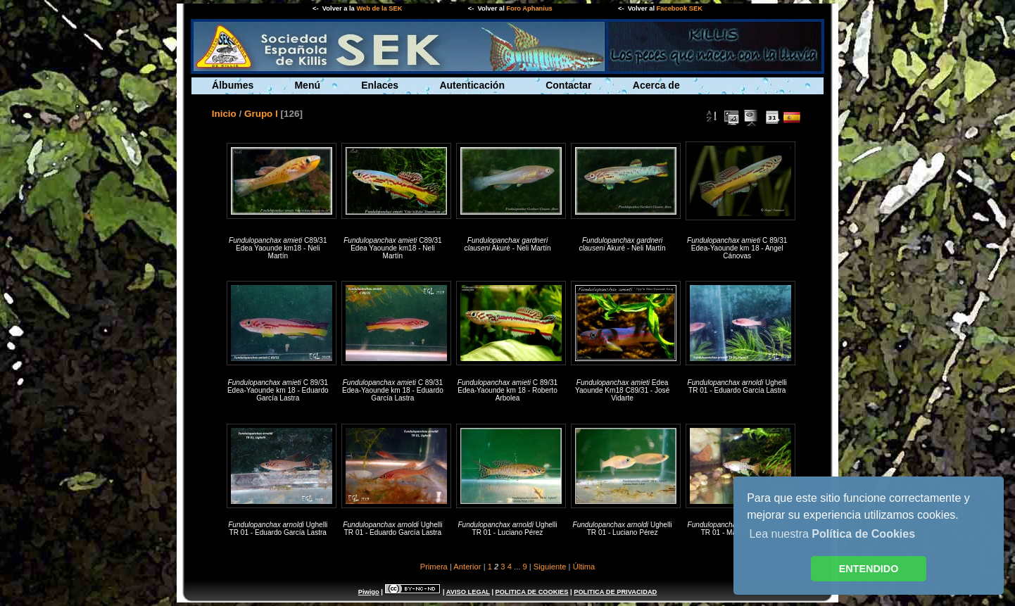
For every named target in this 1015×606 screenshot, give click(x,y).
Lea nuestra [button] (832, 534)
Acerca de (656, 85)
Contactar (568, 85)
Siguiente (550, 566)
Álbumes (232, 85)
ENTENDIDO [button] (869, 568)
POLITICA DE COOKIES (532, 591)
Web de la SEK (379, 8)
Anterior (467, 566)
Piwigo (368, 591)
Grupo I (261, 113)
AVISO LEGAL (468, 591)
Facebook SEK (679, 8)
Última (584, 566)
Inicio (224, 113)
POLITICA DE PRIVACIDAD (615, 591)
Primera (434, 566)
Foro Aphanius (529, 8)
